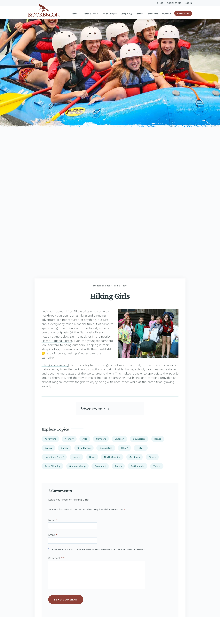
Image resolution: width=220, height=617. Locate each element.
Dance (157, 439)
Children (119, 439)
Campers (101, 439)
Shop (160, 3)
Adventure (50, 439)
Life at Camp (109, 13)
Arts (84, 439)
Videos (156, 466)
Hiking (116, 286)
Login (188, 3)
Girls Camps (83, 448)
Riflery (152, 457)
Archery (69, 439)
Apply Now (183, 13)
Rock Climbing (52, 466)
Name (53, 520)
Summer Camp (77, 466)
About (75, 13)
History (141, 448)
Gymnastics (105, 448)
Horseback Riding (54, 457)
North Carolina (112, 457)
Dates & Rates (90, 13)
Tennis (118, 466)
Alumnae (166, 13)
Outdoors (134, 457)
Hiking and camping (55, 365)
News (92, 457)
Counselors (139, 439)
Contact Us (174, 3)
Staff (139, 13)
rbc (124, 286)
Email (52, 534)
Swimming (100, 466)
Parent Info (152, 13)
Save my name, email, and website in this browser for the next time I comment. (98, 550)
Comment (55, 558)
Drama (48, 448)
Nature (76, 457)
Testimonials (137, 466)
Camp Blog (126, 13)
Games (64, 448)
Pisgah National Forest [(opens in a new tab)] (57, 340)
